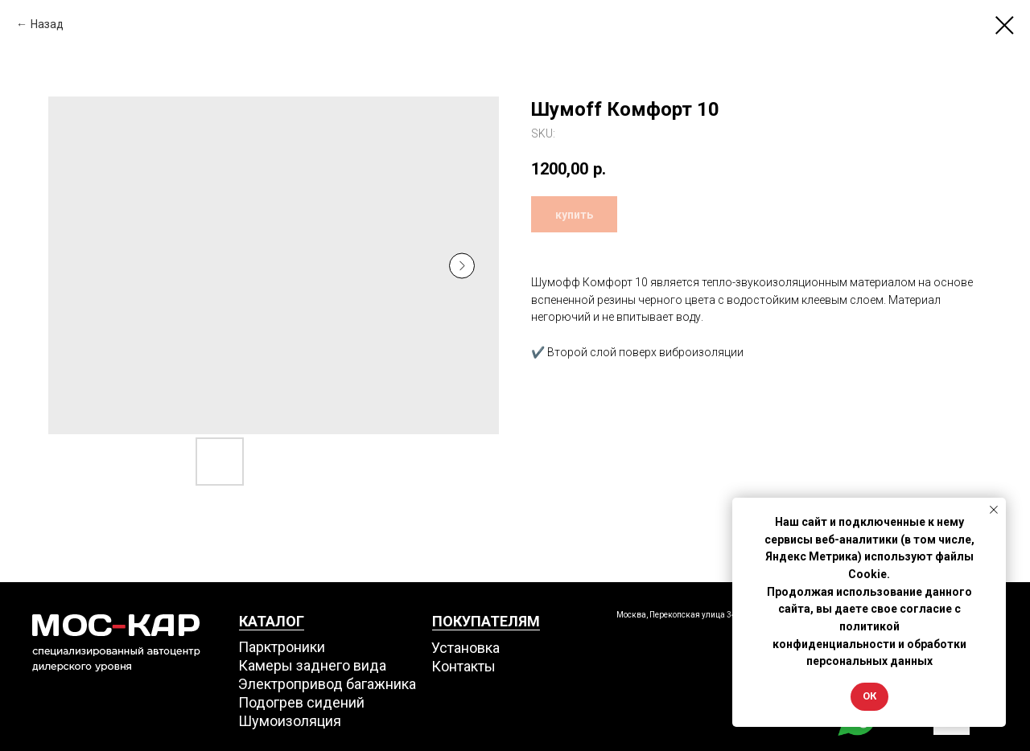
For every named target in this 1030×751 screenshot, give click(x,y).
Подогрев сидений (301, 702)
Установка (465, 647)
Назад (47, 24)
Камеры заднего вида (312, 665)
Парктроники (281, 646)
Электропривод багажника (327, 683)
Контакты (463, 666)
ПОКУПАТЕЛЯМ (486, 621)
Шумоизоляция (289, 720)
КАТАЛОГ (271, 621)
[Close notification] (994, 510)
